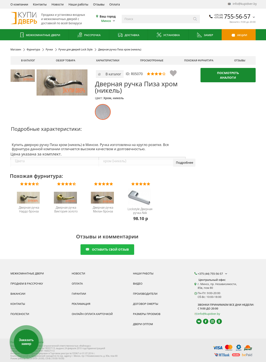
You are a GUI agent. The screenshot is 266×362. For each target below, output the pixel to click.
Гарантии (79, 294)
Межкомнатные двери (39, 35)
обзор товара (65, 60)
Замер (205, 35)
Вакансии (18, 294)
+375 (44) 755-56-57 (213, 274)
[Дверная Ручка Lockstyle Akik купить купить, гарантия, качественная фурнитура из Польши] (140, 194)
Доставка (128, 35)
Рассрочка (89, 35)
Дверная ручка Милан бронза (103, 209)
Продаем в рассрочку (27, 283)
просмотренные (151, 60)
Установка (168, 35)
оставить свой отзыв (107, 249)
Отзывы (99, 4)
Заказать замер (26, 342)
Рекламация (81, 304)
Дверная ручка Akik (140, 211)
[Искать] (195, 19)
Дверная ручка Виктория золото (66, 209)
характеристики (107, 60)
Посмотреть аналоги (228, 75)
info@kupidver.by (242, 4)
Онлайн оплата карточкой (92, 314)
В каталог (28, 60)
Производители (145, 294)
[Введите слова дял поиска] (156, 19)
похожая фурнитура (198, 60)
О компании (19, 4)
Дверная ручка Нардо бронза (29, 209)
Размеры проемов (147, 314)
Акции (238, 35)
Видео (138, 283)
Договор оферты (145, 304)
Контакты (40, 4)
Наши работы (78, 4)
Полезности (20, 314)
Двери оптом (143, 324)
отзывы (240, 60)
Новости (58, 4)
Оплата (114, 4)
